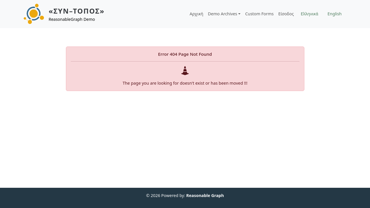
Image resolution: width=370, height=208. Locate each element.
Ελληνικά (309, 13)
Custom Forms (259, 13)
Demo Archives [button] (222, 13)
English (335, 13)
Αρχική (196, 13)
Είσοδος (286, 13)
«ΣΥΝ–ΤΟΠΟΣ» (77, 11)
